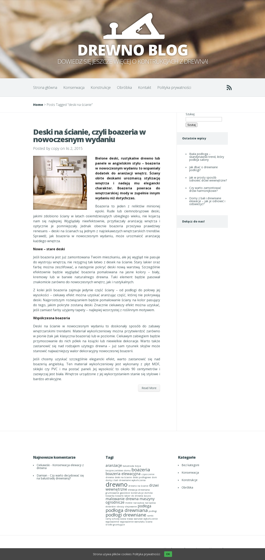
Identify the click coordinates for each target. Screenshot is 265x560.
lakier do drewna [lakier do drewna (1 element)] (133, 495)
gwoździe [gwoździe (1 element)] (125, 492)
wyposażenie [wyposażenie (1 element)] (112, 521)
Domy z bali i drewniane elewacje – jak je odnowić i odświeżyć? (207, 201)
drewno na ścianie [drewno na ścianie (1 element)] (138, 485)
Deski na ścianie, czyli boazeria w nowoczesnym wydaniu (89, 135)
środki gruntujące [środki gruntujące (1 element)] (115, 524)
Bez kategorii (190, 465)
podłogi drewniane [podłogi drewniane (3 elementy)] (126, 515)
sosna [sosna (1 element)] (123, 518)
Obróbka (124, 87)
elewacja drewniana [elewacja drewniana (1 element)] (139, 489)
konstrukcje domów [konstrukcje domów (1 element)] (142, 492)
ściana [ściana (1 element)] (149, 521)
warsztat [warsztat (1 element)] (138, 518)
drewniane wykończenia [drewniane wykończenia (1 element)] (132, 480)
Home (38, 104)
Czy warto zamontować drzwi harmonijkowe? (205, 189)
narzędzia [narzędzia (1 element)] (138, 502)
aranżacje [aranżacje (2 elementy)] (114, 465)
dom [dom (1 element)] (154, 477)
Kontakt (144, 87)
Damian (42, 475)
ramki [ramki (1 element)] (150, 515)
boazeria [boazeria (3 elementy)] (140, 469)
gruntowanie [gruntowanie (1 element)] (112, 492)
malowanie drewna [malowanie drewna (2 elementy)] (122, 498)
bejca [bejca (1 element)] (138, 465)
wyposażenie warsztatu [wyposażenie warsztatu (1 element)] (132, 521)
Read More (149, 388)
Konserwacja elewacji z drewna (60, 466)
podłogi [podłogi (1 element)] (153, 511)
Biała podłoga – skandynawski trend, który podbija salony (206, 157)
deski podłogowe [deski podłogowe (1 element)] (142, 477)
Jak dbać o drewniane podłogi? (203, 168)
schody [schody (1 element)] (115, 518)
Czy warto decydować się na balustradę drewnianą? (60, 476)
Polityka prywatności (174, 87)
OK (168, 554)
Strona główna (45, 87)
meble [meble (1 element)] (128, 502)
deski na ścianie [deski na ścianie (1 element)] (123, 477)
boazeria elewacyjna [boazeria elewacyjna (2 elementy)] (123, 473)
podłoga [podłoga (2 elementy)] (144, 505)
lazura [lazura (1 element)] (147, 495)
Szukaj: (190, 114)
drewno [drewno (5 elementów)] (117, 484)
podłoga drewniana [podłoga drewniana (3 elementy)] (127, 510)
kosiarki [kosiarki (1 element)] (119, 495)
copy (55, 148)
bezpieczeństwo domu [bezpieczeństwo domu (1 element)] (118, 470)
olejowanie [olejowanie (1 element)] (131, 506)
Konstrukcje (101, 87)
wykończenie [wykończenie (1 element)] (150, 518)
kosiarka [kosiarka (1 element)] (110, 495)
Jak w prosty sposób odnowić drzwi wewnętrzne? (208, 178)
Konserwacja (73, 87)
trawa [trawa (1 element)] (130, 518)
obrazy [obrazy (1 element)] (120, 506)
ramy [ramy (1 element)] (108, 518)
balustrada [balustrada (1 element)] (128, 465)
